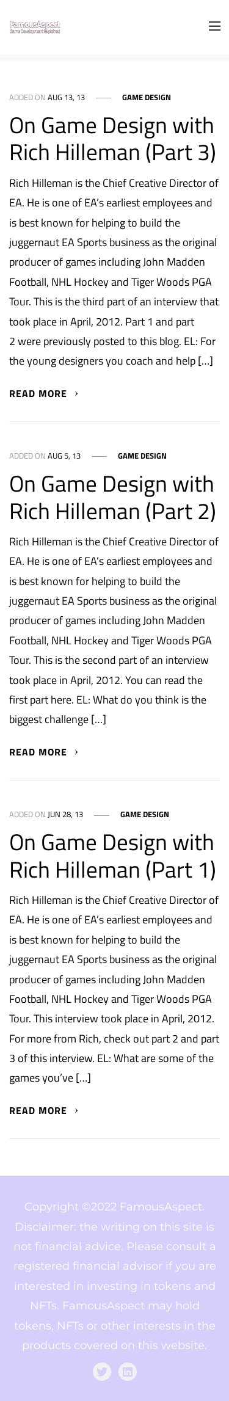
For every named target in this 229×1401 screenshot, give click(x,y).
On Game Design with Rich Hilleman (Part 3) (112, 138)
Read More (44, 393)
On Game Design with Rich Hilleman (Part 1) (112, 855)
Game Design (146, 97)
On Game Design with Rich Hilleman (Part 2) (112, 497)
